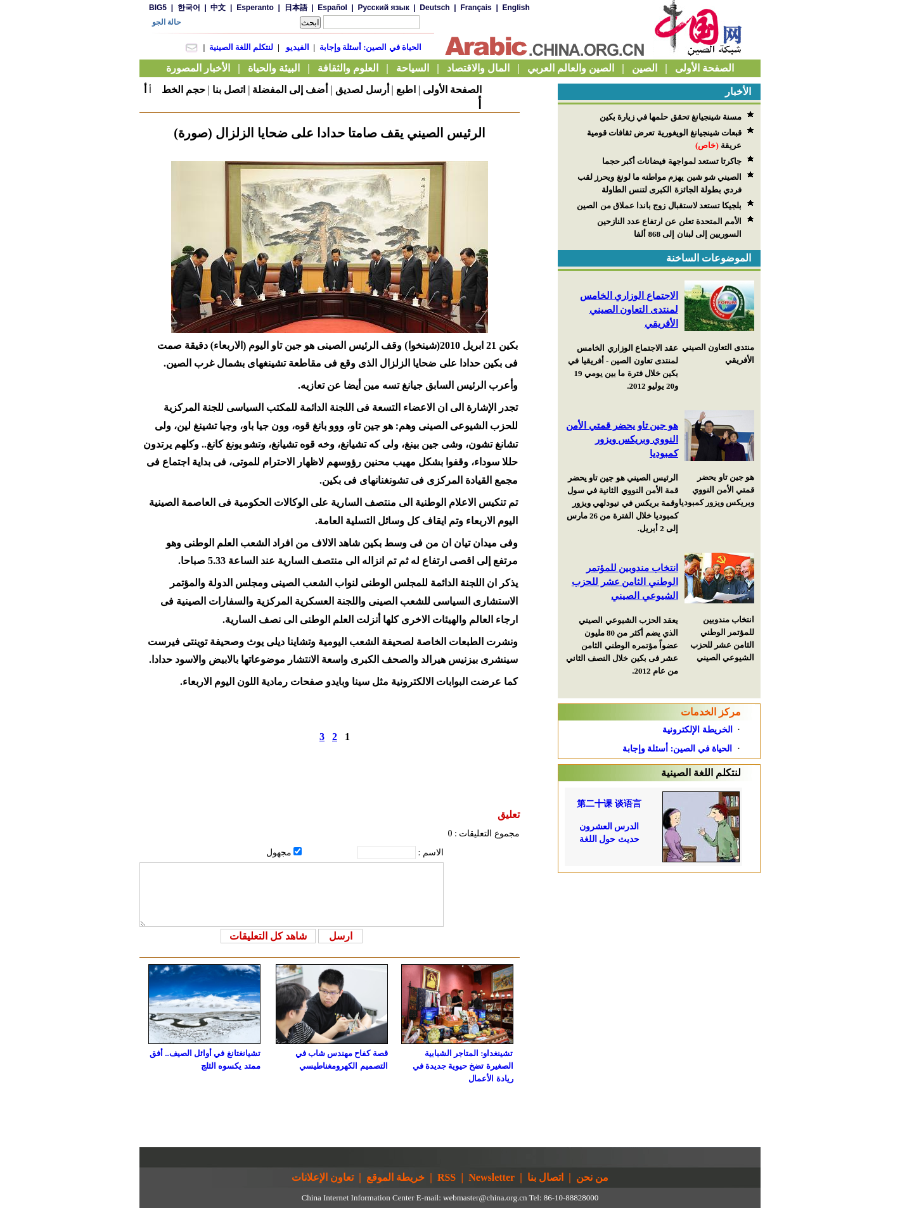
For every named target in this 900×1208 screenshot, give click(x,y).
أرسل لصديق (362, 89)
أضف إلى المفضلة (290, 89)
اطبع (406, 89)
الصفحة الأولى (452, 89)
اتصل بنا (228, 89)
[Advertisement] (659, 952)
